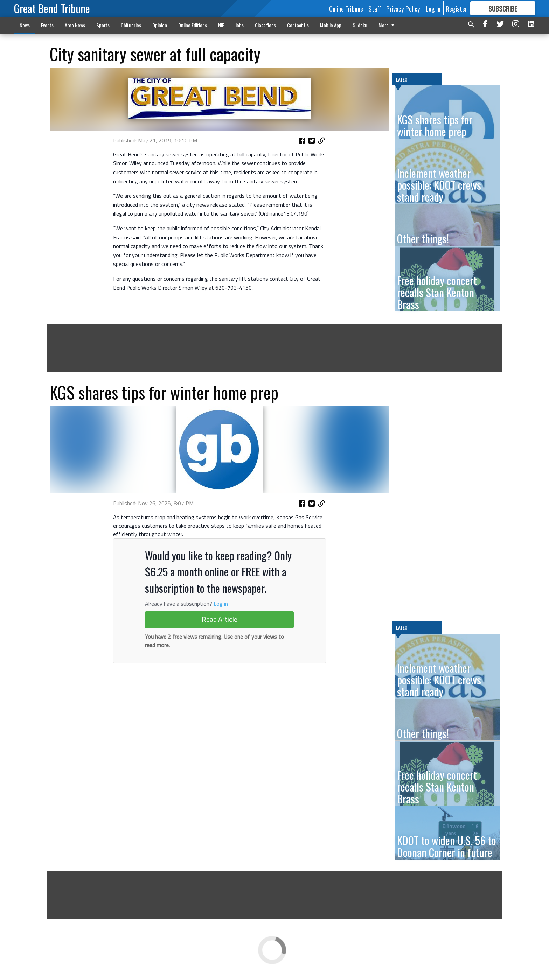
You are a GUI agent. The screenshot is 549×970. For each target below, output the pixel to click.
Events (47, 25)
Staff (374, 8)
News (25, 25)
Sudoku (360, 25)
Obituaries (131, 25)
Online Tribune (346, 8)
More (387, 25)
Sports (103, 25)
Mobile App (330, 25)
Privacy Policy (403, 8)
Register (456, 8)
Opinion (159, 25)
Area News (75, 25)
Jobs (239, 25)
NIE (221, 25)
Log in (221, 603)
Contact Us (298, 25)
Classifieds (265, 25)
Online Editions (192, 25)
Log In (433, 8)
